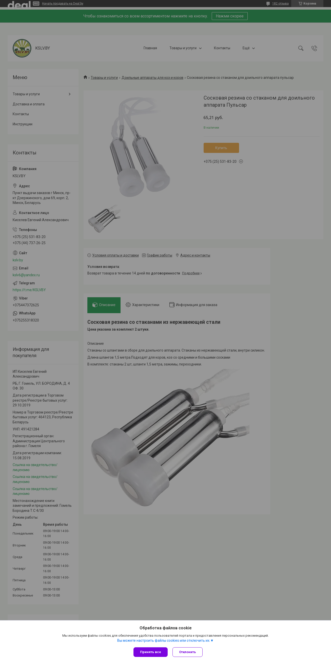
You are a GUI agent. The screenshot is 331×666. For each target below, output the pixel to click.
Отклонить (187, 652)
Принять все (150, 652)
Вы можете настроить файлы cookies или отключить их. (163, 640)
